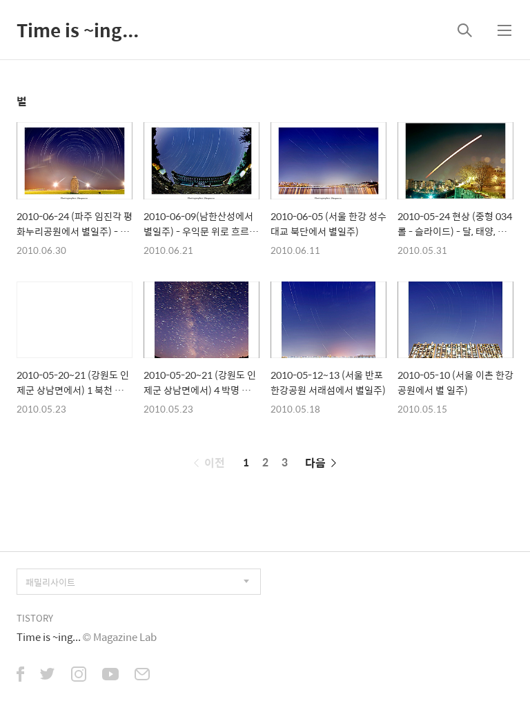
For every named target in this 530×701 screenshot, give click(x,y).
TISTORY (35, 618)
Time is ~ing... (78, 29)
